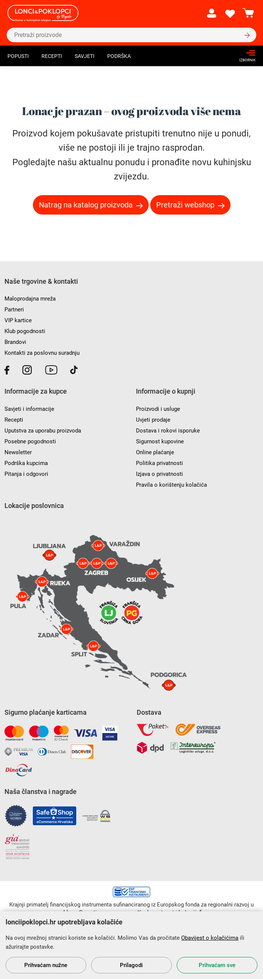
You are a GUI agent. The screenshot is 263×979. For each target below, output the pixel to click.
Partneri (14, 309)
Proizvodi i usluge (158, 409)
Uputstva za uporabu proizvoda (42, 430)
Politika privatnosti (159, 463)
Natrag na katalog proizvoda (86, 204)
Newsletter (18, 452)
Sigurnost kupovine (160, 441)
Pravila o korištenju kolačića (171, 484)
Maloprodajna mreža (30, 298)
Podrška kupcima (26, 463)
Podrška (119, 56)
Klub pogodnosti (24, 331)
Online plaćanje (155, 452)
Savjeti (85, 56)
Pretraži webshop (185, 204)
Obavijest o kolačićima (209, 938)
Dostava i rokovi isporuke (168, 430)
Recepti (51, 56)
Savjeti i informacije (29, 409)
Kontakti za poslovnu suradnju (42, 353)
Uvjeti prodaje (153, 419)
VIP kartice (18, 320)
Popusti (18, 56)
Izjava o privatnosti (159, 474)
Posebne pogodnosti (30, 441)
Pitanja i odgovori (26, 474)
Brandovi (15, 342)
